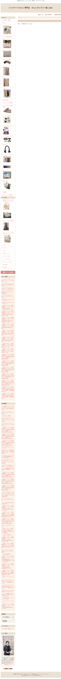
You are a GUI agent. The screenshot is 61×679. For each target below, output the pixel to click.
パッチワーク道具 (8, 119)
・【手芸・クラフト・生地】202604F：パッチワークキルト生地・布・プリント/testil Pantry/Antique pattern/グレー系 (8, 339)
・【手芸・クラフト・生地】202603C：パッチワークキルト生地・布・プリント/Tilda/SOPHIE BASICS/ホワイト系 (8, 606)
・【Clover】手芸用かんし (7, 534)
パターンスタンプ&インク (8, 130)
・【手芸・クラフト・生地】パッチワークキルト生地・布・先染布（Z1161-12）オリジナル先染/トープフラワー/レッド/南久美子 (8, 531)
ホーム (20, 17)
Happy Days (8, 215)
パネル (4, 245)
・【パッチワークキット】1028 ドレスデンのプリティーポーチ (8, 296)
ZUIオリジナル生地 (8, 54)
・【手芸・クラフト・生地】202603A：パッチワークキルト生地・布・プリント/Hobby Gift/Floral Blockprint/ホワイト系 (8, 546)
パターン (5, 250)
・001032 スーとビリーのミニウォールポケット (8, 300)
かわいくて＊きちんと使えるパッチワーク (8, 237)
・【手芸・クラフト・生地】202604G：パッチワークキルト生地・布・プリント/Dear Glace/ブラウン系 (8, 345)
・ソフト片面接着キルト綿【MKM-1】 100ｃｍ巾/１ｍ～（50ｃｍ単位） (8, 595)
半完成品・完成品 (6, 20)
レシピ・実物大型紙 (7, 36)
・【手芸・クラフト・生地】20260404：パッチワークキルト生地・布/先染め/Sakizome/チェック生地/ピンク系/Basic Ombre (8, 396)
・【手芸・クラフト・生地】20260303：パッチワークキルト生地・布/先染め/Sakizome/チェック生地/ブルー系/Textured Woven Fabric (8, 443)
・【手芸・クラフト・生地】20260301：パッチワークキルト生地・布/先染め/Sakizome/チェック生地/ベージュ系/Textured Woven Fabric (8, 521)
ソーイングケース (6, 259)
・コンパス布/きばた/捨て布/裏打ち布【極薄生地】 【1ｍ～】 (8, 469)
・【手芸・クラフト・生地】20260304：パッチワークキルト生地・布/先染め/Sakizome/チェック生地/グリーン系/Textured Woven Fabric (8, 475)
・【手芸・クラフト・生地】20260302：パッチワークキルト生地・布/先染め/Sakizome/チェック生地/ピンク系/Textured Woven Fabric (8, 436)
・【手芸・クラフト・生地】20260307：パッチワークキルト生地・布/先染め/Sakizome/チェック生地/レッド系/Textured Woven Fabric (8, 481)
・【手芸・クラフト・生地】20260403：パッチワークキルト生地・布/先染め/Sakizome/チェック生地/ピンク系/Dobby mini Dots (8, 389)
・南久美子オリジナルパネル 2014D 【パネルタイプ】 (8, 591)
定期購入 (5, 192)
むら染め (5, 267)
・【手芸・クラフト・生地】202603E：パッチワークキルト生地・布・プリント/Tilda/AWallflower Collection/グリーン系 (8, 566)
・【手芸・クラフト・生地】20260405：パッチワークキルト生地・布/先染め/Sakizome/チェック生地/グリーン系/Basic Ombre (8, 357)
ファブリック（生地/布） (8, 102)
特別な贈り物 (8, 30)
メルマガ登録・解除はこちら (8, 628)
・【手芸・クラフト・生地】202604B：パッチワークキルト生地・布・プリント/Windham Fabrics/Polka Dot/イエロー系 (8, 313)
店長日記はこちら (8, 664)
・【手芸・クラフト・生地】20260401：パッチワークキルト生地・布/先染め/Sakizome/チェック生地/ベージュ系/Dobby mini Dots (8, 383)
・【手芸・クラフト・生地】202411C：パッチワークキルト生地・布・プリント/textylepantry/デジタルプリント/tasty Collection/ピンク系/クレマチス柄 (8, 558)
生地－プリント (8, 82)
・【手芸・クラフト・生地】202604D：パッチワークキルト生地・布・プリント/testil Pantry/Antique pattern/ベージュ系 (8, 326)
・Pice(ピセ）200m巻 (6, 415)
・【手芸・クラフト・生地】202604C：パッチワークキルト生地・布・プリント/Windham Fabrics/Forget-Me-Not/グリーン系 (8, 320)
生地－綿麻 (5, 100)
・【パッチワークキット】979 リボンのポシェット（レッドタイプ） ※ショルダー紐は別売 (8, 419)
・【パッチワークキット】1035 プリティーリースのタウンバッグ (8, 280)
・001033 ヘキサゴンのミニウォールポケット (8, 303)
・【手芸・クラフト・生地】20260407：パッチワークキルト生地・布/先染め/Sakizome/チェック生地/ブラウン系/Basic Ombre (8, 376)
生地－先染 (8, 71)
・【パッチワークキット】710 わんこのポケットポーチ (7, 499)
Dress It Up (5, 264)
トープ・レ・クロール (7, 261)
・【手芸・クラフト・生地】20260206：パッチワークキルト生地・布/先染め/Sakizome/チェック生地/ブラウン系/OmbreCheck (8, 488)
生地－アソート (8, 93)
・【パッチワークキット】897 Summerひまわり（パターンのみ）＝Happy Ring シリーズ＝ (8, 587)
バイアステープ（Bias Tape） (8, 109)
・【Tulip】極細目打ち (6, 554)
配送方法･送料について (36, 674)
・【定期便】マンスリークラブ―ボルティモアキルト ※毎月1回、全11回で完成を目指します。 (8, 408)
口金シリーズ (6, 253)
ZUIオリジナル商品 (8, 62)
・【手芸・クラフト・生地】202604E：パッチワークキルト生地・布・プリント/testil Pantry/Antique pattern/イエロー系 (8, 333)
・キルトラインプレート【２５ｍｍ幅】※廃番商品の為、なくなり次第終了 (8, 456)
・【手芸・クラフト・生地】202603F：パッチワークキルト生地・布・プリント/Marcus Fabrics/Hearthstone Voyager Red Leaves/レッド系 (8, 514)
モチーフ (5, 247)
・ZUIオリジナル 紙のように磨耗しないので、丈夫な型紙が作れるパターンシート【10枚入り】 (8, 452)
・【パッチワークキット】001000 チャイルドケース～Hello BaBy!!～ (8, 292)
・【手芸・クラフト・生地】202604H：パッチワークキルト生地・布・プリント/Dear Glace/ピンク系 (8, 350)
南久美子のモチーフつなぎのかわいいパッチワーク (8, 204)
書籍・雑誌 (8, 185)
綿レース (5, 22)
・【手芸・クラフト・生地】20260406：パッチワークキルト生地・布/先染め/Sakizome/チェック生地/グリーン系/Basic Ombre (8, 363)
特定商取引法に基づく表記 (17, 674)
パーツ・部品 (8, 139)
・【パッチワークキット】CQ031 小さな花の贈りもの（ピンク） (8, 284)
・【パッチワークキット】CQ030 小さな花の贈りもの (8, 288)
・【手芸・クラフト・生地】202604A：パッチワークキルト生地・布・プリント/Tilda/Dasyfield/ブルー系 (8, 307)
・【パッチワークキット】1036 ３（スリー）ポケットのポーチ (8, 412)
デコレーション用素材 (7, 194)
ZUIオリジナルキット (8, 43)
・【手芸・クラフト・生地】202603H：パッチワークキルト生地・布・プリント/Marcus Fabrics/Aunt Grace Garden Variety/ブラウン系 (8, 572)
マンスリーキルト (6, 256)
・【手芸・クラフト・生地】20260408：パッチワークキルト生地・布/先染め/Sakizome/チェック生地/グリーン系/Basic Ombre (8, 370)
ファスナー (8, 159)
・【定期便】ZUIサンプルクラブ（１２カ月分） (8, 598)
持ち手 (8, 149)
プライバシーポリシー (45, 674)
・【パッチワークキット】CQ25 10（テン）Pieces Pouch (7, 551)
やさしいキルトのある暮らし (8, 225)
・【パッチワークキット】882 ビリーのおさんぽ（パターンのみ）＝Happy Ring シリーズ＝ (8, 581)
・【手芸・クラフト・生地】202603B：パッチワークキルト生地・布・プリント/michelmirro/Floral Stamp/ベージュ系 (8, 508)
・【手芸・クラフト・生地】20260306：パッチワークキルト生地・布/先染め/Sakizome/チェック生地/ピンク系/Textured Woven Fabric (8, 430)
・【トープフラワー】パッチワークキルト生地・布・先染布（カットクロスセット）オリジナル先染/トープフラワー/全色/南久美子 (8, 494)
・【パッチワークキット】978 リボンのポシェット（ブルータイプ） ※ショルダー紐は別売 (8, 461)
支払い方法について (27, 674)
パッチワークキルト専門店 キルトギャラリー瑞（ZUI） (31, 8)
